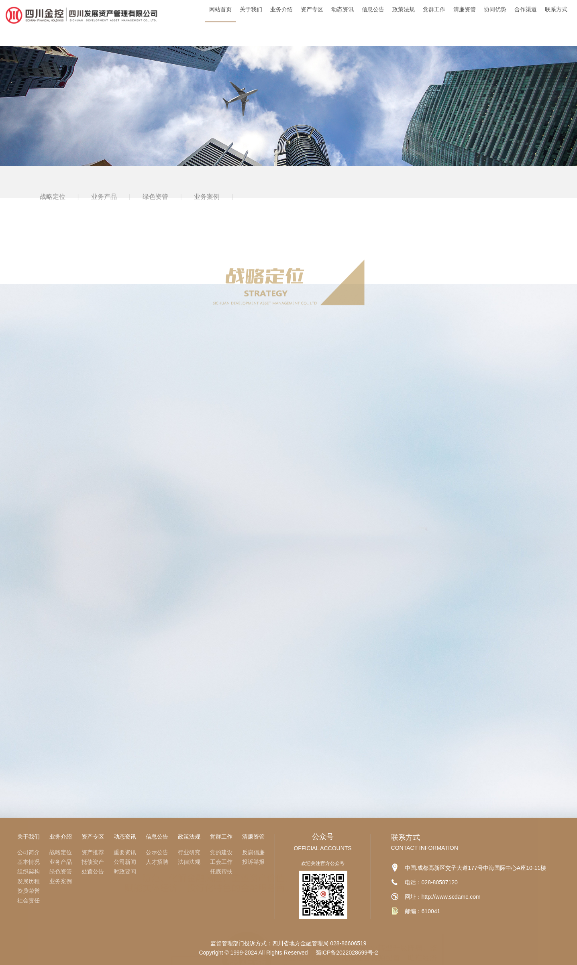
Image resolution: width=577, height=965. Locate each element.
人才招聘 (157, 862)
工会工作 (221, 862)
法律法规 (189, 862)
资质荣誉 (28, 891)
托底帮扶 (221, 871)
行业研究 (189, 852)
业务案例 (207, 207)
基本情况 (28, 862)
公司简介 (28, 852)
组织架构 (28, 871)
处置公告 (93, 871)
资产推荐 (93, 852)
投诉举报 (253, 862)
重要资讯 (125, 852)
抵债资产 (93, 862)
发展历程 (28, 881)
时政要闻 (125, 871)
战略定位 (52, 207)
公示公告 (157, 852)
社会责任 (28, 900)
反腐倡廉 (253, 852)
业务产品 (104, 207)
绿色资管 (155, 207)
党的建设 (221, 852)
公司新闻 (125, 862)
